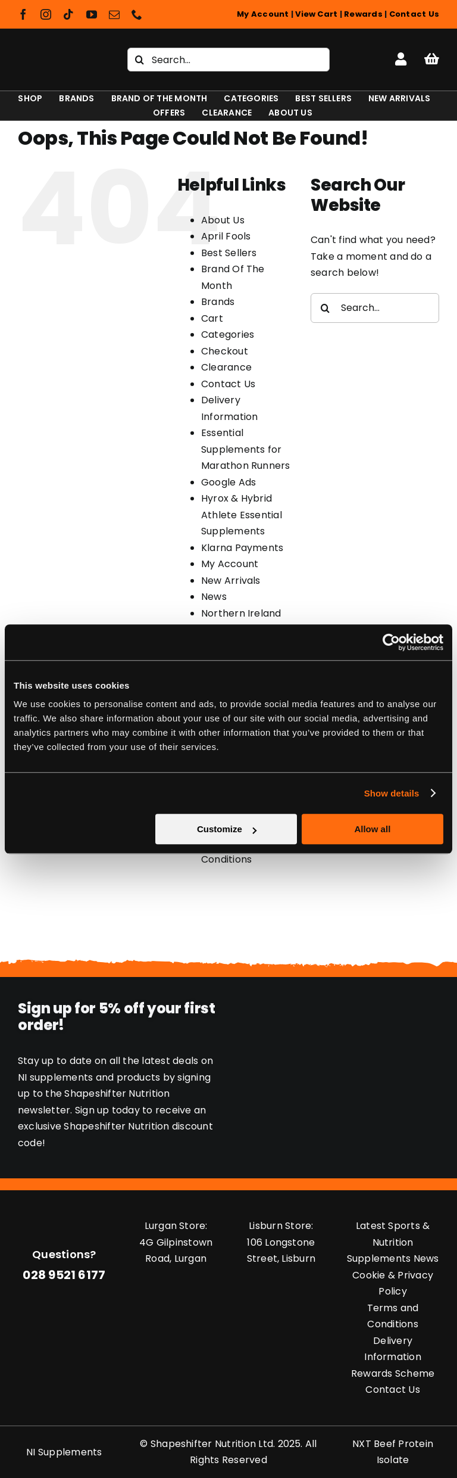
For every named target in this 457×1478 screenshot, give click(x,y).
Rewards (363, 14)
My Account (263, 14)
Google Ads (228, 482)
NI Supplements (64, 1452)
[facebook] (23, 14)
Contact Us (414, 14)
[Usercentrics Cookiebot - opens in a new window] (391, 642)
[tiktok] (68, 14)
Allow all (372, 829)
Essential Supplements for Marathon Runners (245, 449)
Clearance (226, 367)
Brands (217, 302)
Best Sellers (229, 253)
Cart (212, 318)
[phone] (137, 14)
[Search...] (228, 59)
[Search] (139, 59)
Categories (227, 334)
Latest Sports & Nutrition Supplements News (393, 1242)
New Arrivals (231, 580)
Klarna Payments (242, 548)
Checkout (224, 351)
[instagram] (45, 14)
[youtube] (91, 14)
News (214, 596)
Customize (226, 829)
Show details (392, 793)
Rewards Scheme (392, 1373)
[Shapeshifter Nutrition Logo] (57, 54)
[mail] (114, 14)
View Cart (316, 14)
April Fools (226, 236)
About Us (223, 220)
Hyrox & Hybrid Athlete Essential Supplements (241, 514)
